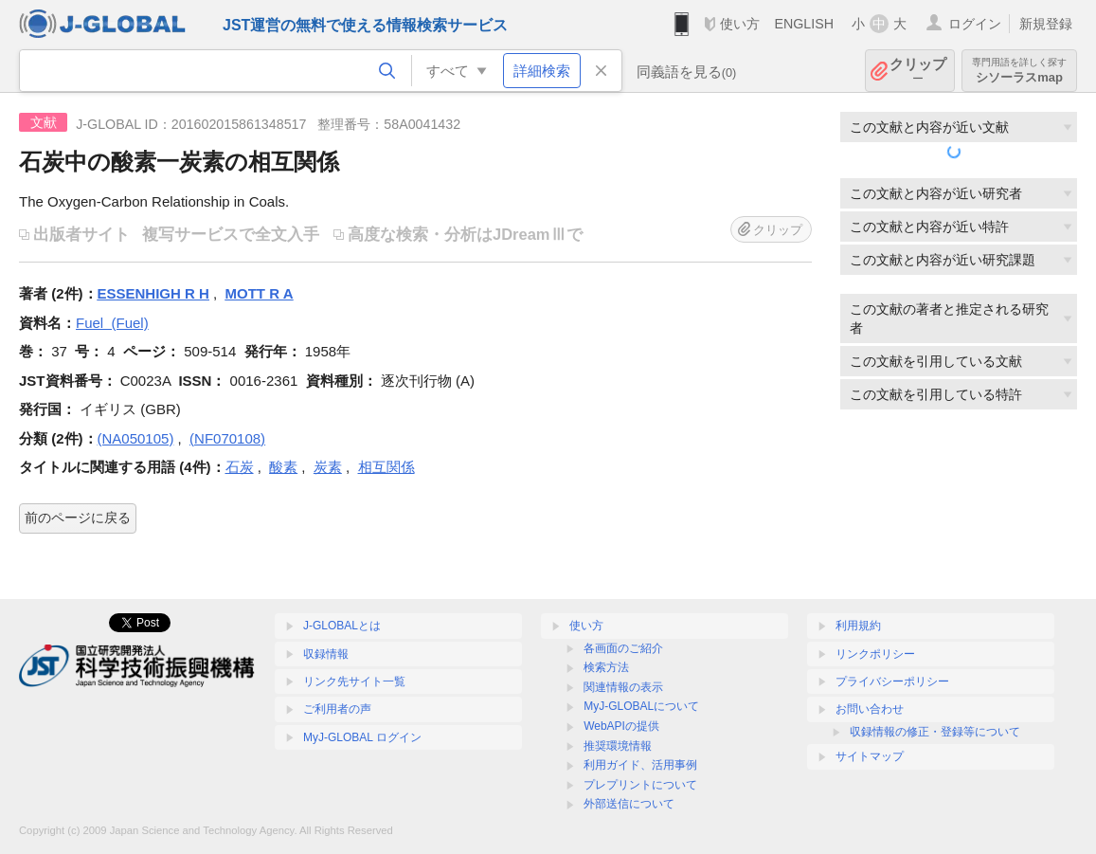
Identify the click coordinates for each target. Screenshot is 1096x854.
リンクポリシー (875, 654)
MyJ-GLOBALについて (641, 706)
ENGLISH (804, 23)
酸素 (283, 467)
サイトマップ (869, 756)
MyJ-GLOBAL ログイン (362, 737)
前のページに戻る (78, 517)
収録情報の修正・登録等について (935, 731)
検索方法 (606, 667)
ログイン (974, 23)
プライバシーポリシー (892, 681)
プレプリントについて (640, 784)
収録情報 (326, 654)
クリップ (917, 70)
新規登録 (1045, 23)
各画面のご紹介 (623, 648)
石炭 (239, 467)
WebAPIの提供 (621, 726)
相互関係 (386, 467)
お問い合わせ (869, 709)
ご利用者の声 (337, 709)
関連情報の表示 (623, 687)
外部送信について (629, 803)
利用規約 (858, 625)
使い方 (740, 23)
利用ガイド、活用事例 (640, 765)
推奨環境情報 (618, 746)
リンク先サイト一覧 (354, 681)
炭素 (328, 467)
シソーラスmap (1019, 70)
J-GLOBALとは (342, 625)
